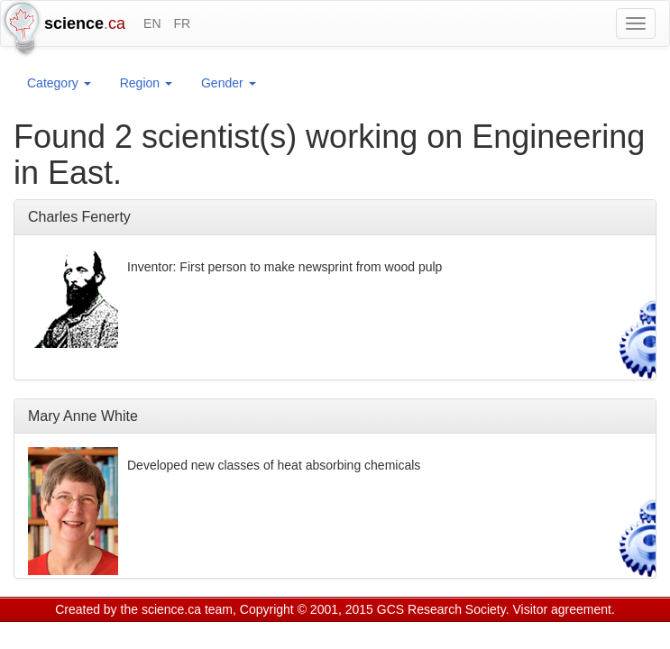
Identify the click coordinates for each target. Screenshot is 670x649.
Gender (228, 83)
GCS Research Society (441, 609)
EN (152, 23)
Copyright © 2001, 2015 (306, 609)
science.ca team (187, 609)
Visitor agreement (562, 609)
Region (146, 83)
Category (59, 83)
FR (181, 23)
